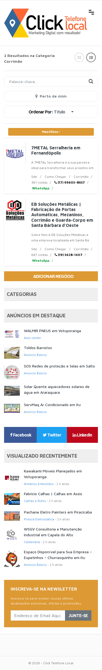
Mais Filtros (51, 132)
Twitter (52, 434)
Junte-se (78, 615)
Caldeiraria (32, 542)
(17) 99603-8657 (69, 182)
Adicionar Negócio (53, 276)
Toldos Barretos (38, 347)
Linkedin (82, 434)
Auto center (32, 338)
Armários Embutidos (39, 484)
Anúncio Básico (35, 355)
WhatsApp (40, 188)
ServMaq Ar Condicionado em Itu (52, 404)
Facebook (20, 434)
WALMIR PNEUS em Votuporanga (52, 330)
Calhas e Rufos (35, 501)
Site (34, 177)
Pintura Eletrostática (39, 519)
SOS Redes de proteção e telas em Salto (59, 366)
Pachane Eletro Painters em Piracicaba (58, 512)
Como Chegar (55, 177)
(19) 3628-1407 (68, 255)
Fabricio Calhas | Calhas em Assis (53, 493)
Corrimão (81, 177)
